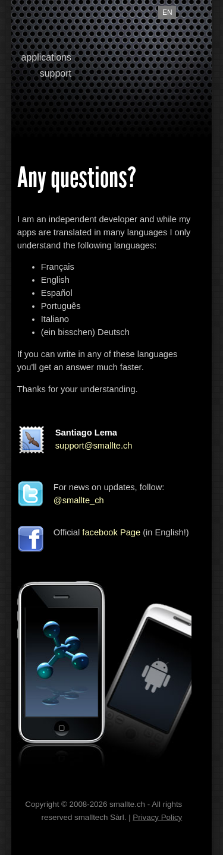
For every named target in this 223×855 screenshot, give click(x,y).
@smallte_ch (79, 500)
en (167, 12)
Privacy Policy (157, 817)
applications (46, 57)
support (55, 73)
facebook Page (111, 532)
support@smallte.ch (94, 445)
